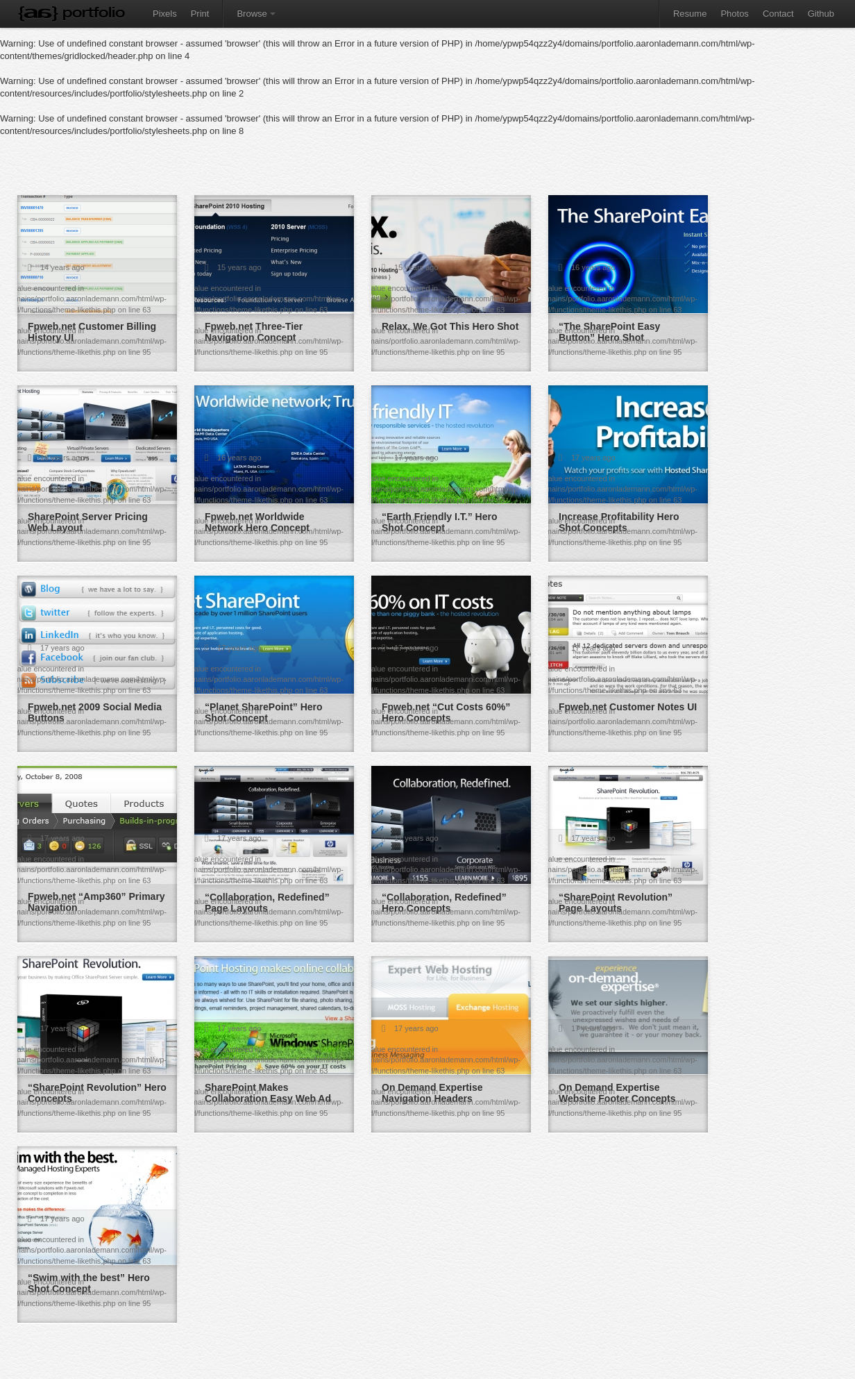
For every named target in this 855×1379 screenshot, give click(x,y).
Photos (734, 13)
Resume (689, 13)
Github (821, 13)
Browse (256, 13)
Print (200, 13)
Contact (778, 13)
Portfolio (93, 12)
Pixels (165, 13)
